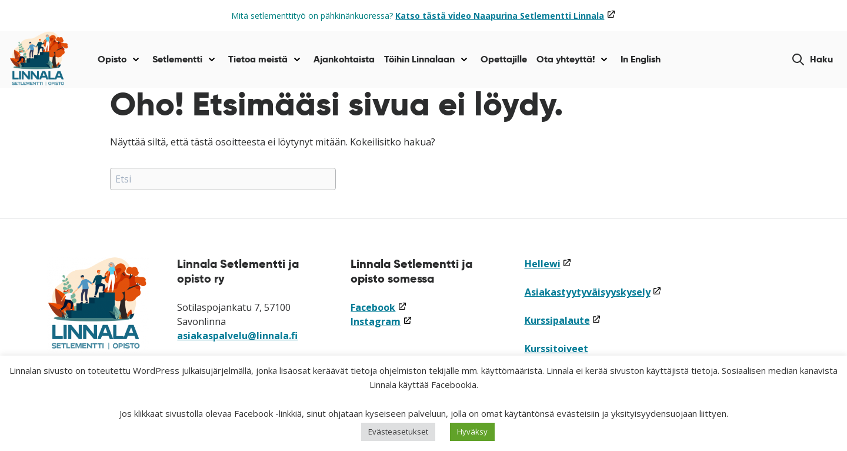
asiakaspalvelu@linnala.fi (237, 335)
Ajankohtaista (344, 59)
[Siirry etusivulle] (39, 59)
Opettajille (504, 59)
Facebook (378, 307)
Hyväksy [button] (472, 431)
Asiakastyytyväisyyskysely (593, 292)
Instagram (381, 321)
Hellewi (548, 263)
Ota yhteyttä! (565, 59)
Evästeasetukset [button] (398, 431)
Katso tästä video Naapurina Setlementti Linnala (505, 15)
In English (641, 59)
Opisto (112, 59)
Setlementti (177, 59)
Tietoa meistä (258, 59)
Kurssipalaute (563, 320)
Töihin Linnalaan (419, 59)
